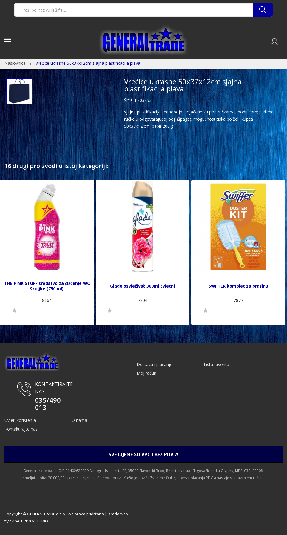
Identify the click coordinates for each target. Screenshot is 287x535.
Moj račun (146, 373)
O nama (79, 420)
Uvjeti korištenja (20, 420)
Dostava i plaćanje (154, 364)
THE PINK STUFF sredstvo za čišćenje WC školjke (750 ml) (47, 286)
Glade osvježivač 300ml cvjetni (142, 286)
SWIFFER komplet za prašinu (238, 286)
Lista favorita (216, 364)
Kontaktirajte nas (21, 429)
